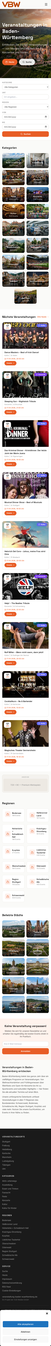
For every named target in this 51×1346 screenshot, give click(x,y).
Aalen (14, 355)
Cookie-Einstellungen (11, 1290)
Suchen (25, 134)
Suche (27, 62)
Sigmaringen (17, 456)
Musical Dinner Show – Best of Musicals (23, 502)
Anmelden (25, 1051)
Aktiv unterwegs (9, 1181)
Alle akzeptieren (25, 1340)
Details (10, 363)
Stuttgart (15, 505)
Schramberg (19, 606)
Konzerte (40, 374)
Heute (9, 62)
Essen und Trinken (10, 1188)
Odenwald (6, 1247)
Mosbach (15, 557)
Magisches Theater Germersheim (20, 750)
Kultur (41, 325)
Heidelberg (7, 1149)
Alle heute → (43, 317)
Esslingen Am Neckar (20, 655)
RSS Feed (6, 1286)
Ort (4, 93)
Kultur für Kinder (9, 1208)
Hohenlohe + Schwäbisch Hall (15, 1228)
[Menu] (46, 4)
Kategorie (7, 82)
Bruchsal (17, 404)
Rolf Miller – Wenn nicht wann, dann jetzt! (24, 652)
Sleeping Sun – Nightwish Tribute (20, 401)
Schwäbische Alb (10, 1255)
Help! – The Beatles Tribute (17, 603)
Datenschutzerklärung (12, 1283)
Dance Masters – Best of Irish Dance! (21, 352)
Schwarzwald (8, 1259)
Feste (4, 1196)
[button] (47, 1330)
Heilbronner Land (9, 1224)
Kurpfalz (6, 1236)
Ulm (4, 1169)
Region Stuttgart (9, 1251)
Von (4, 112)
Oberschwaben (9, 1243)
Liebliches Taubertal (11, 1239)
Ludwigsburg (8, 1161)
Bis (3, 122)
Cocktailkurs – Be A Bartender (18, 701)
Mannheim (6, 1157)
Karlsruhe (15, 704)
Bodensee (6, 1220)
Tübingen (6, 1165)
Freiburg (6, 1145)
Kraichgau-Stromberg (11, 1232)
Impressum (7, 1279)
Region (5, 102)
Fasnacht (6, 1192)
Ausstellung (7, 1185)
